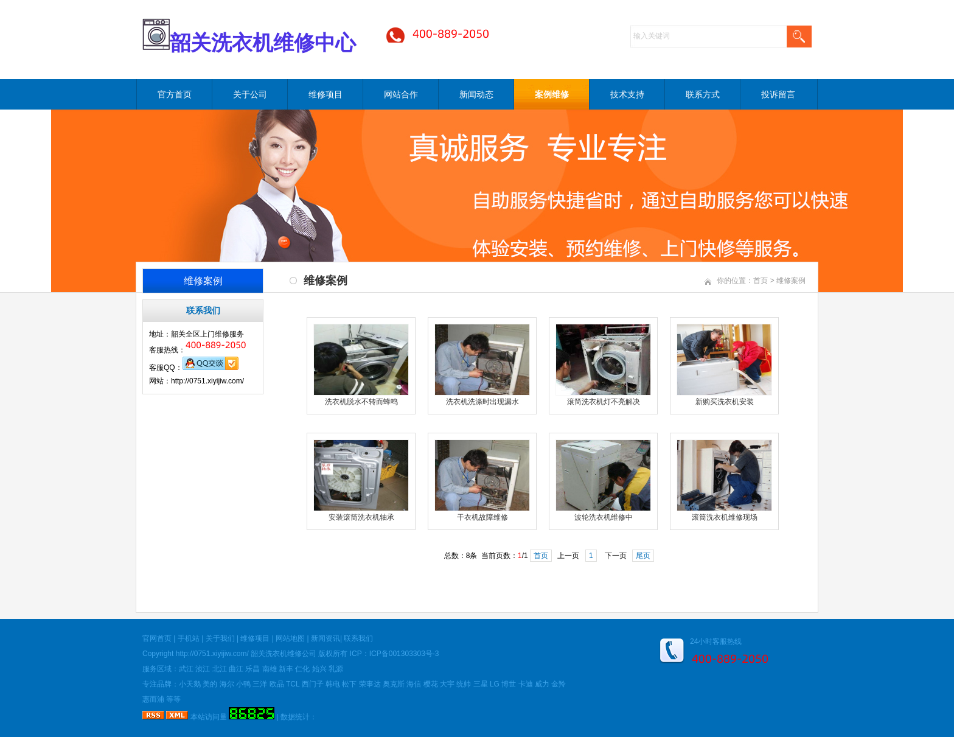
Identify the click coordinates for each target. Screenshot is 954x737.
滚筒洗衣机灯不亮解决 (603, 401)
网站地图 (290, 638)
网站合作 (401, 94)
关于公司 (250, 94)
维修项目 (325, 94)
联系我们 (358, 638)
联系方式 (703, 94)
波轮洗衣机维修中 (603, 517)
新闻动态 (476, 94)
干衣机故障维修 (482, 517)
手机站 (189, 638)
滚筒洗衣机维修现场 (724, 517)
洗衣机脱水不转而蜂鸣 (361, 401)
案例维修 (552, 94)
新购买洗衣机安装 (724, 401)
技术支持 (627, 94)
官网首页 (157, 638)
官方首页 (175, 94)
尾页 (643, 555)
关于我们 (220, 638)
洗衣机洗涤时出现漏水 (482, 401)
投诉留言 (778, 94)
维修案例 (791, 280)
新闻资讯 (325, 638)
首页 (760, 280)
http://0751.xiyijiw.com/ (212, 653)
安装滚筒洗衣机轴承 (361, 517)
